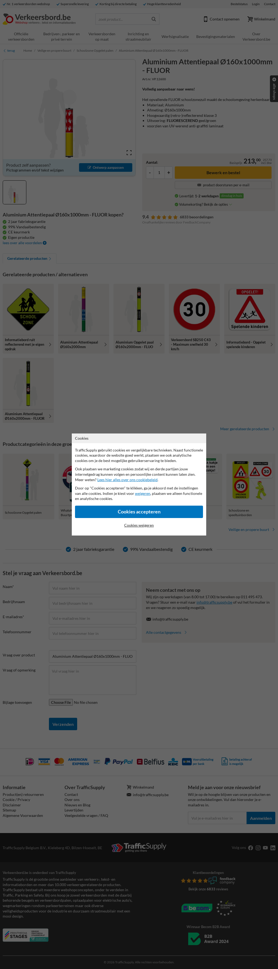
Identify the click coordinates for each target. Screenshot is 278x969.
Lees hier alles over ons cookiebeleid (127, 479)
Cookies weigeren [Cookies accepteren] (139, 525)
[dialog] (139, 484)
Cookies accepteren (139, 512)
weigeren (142, 493)
